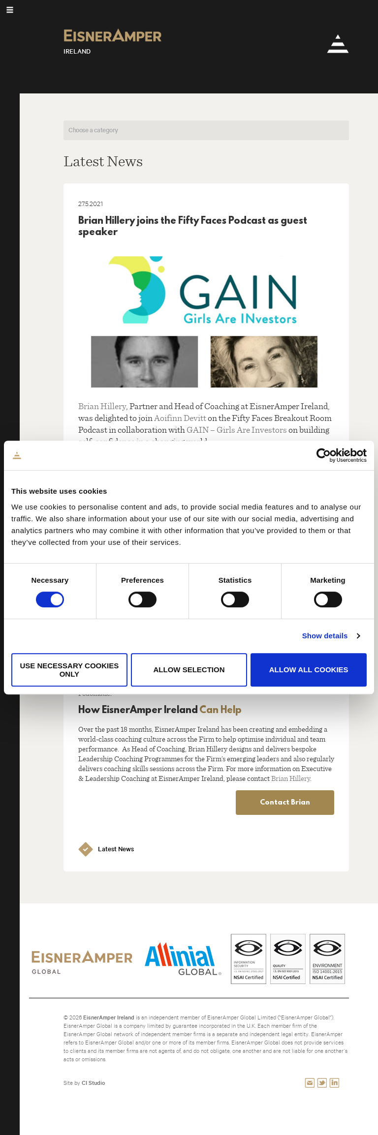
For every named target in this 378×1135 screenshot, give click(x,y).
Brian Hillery (102, 406)
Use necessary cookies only (69, 669)
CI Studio (93, 1082)
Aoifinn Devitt (180, 417)
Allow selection (188, 669)
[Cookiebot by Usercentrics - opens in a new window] (324, 455)
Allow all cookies (308, 669)
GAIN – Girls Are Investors (237, 429)
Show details (325, 635)
